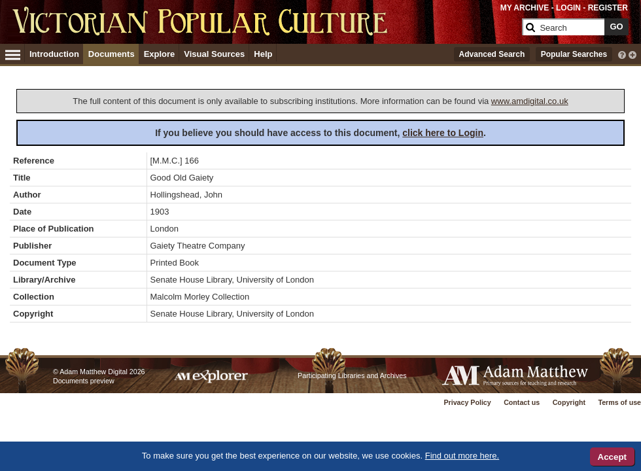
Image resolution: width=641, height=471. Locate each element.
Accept (612, 457)
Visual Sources (214, 54)
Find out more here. (462, 456)
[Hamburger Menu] (13, 53)
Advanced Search (492, 54)
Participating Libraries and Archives (352, 375)
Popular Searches (574, 54)
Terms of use (619, 402)
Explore (159, 54)
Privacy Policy (467, 402)
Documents (111, 54)
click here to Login (442, 133)
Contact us (522, 402)
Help (263, 54)
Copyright (569, 402)
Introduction (54, 54)
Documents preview (83, 381)
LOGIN (568, 7)
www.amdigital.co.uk (529, 101)
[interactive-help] (622, 54)
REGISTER (608, 7)
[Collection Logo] (264, 32)
